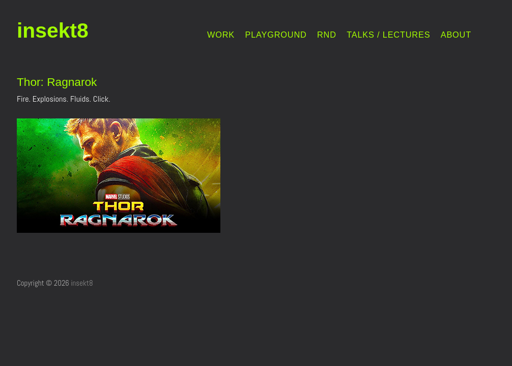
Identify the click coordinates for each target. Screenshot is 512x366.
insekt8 (53, 30)
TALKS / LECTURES (388, 34)
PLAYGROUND (275, 34)
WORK (221, 34)
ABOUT (456, 34)
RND (326, 34)
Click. (101, 99)
